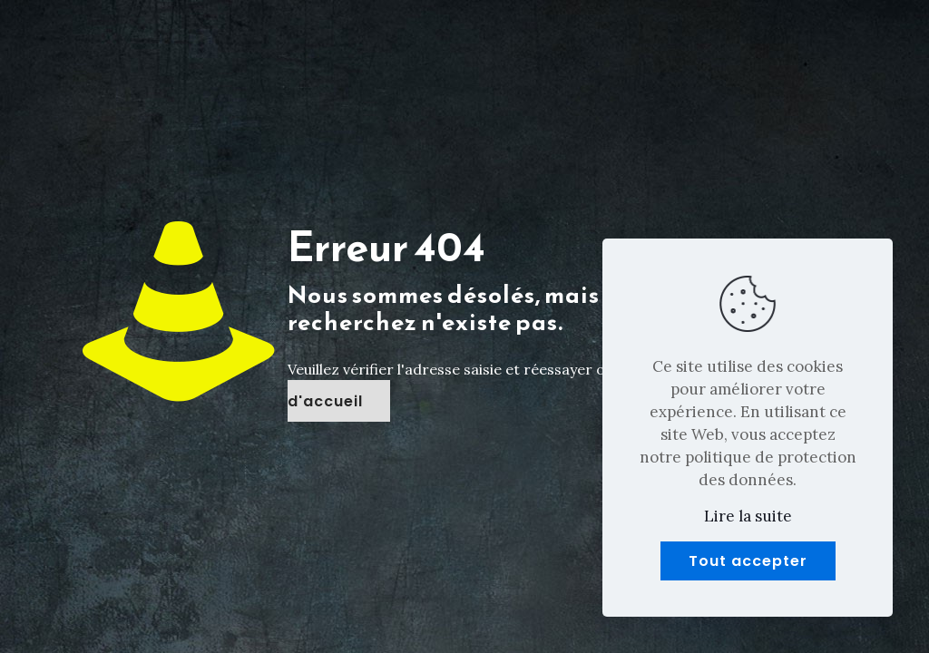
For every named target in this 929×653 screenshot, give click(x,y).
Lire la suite (748, 516)
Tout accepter (748, 561)
